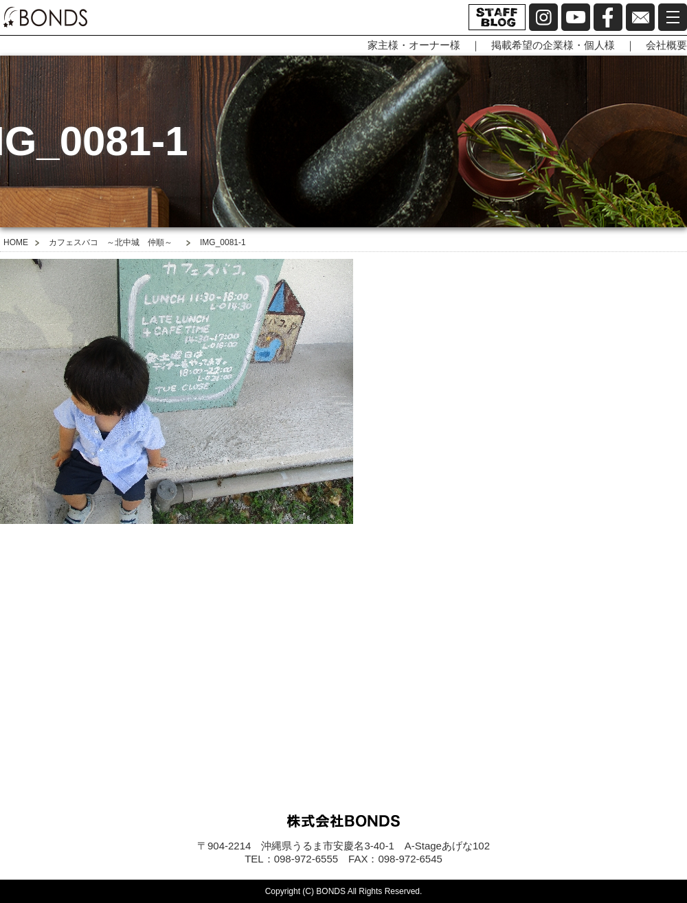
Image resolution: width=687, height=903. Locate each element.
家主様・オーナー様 (414, 45)
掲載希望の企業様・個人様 (553, 45)
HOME (15, 242)
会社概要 (666, 45)
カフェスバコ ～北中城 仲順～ (110, 242)
